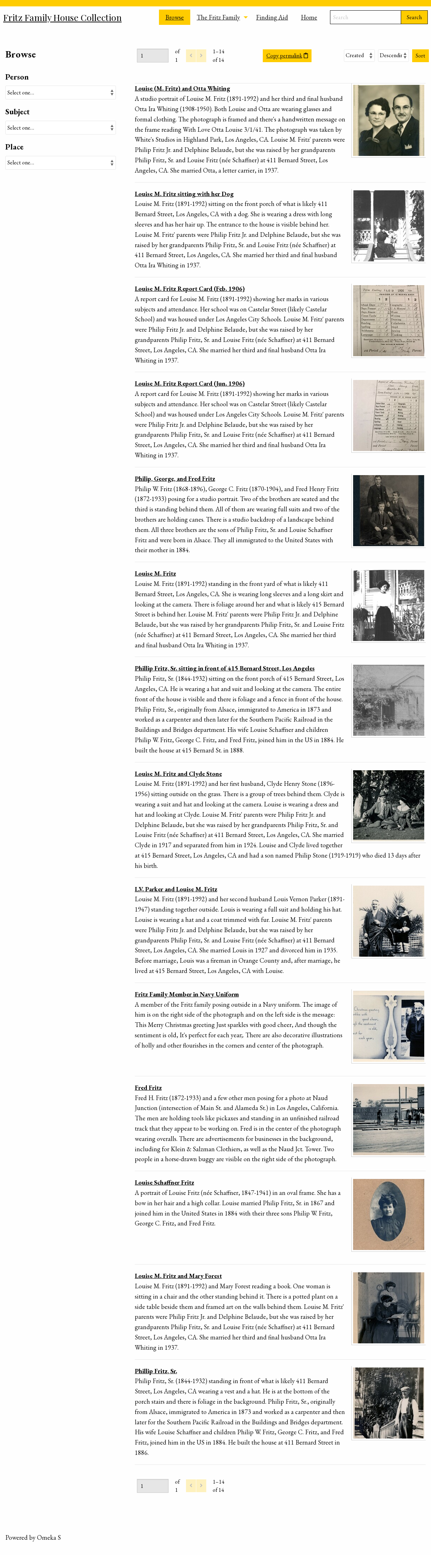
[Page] (153, 55)
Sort (420, 55)
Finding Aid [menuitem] (272, 17)
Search (414, 17)
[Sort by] (359, 55)
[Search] (365, 17)
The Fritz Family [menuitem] (218, 17)
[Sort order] (393, 55)
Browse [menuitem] (174, 17)
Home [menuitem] (309, 17)
